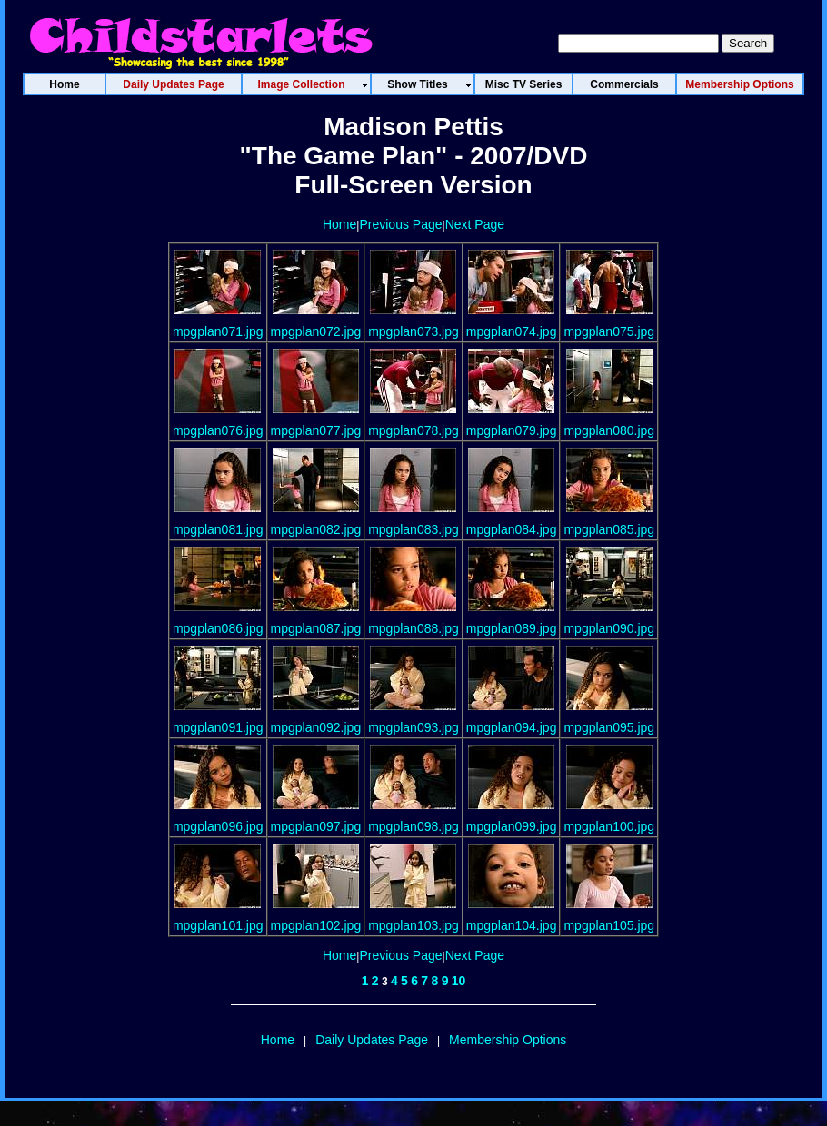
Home (339, 224)
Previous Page (400, 224)
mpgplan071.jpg (218, 331)
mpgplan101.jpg (218, 925)
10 (459, 980)
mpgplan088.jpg (413, 628)
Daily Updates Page (371, 1039)
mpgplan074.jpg (511, 331)
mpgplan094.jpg (511, 727)
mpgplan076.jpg (218, 430)
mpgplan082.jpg (316, 529)
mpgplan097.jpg (316, 826)
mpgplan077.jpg (316, 430)
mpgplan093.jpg (413, 727)
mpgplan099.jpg (511, 826)
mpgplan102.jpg (316, 925)
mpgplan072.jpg (316, 331)
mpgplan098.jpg (413, 826)
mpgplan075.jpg (608, 331)
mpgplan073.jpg (413, 331)
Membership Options (507, 1039)
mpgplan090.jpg (608, 628)
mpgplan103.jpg (413, 925)
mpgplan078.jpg (413, 430)
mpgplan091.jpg (218, 727)
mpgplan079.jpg (511, 430)
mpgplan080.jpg (608, 430)
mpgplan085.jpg (608, 529)
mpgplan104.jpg (511, 925)
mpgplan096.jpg (218, 826)
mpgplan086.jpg (218, 628)
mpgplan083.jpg (413, 529)
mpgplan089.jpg (511, 628)
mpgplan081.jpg (218, 529)
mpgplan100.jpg (608, 826)
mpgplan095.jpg (608, 727)
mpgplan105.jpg (608, 925)
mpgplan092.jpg (316, 727)
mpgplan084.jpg (511, 529)
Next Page (474, 224)
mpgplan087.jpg (316, 628)
